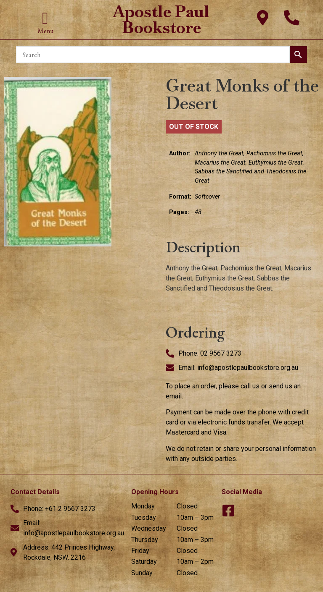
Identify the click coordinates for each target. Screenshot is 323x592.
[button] (45, 18)
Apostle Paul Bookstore (161, 19)
